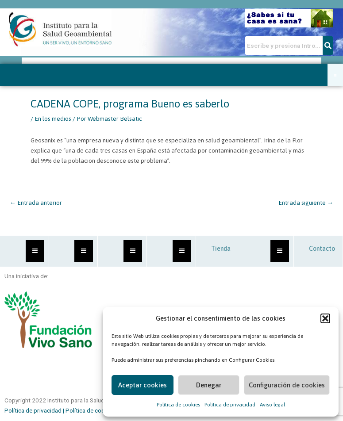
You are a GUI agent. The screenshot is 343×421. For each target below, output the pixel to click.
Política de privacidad (229, 405)
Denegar (208, 385)
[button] (325, 318)
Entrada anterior (36, 202)
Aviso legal (272, 405)
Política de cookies (178, 405)
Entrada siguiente (305, 202)
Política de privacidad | (35, 410)
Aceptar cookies (142, 385)
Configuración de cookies (287, 385)
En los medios (53, 118)
